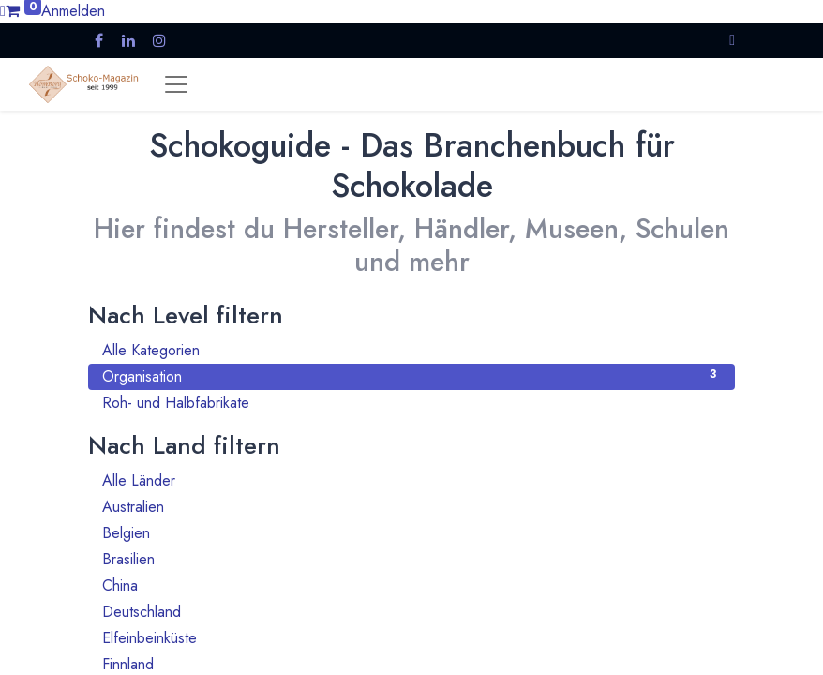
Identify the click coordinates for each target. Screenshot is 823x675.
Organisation (411, 376)
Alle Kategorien (411, 350)
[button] (732, 40)
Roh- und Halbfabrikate (411, 402)
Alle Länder (411, 480)
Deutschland (411, 611)
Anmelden (73, 11)
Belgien (411, 533)
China (411, 585)
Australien (411, 507)
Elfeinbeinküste (411, 638)
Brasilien (411, 559)
